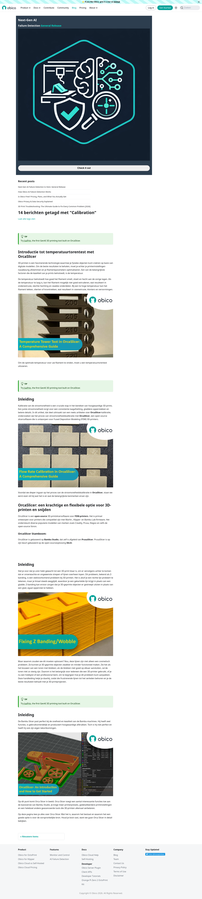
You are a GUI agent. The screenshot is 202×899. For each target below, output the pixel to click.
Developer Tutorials (91, 876)
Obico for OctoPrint (27, 855)
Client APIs (87, 871)
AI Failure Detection (59, 859)
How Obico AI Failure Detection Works (34, 192)
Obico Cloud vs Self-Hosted (31, 863)
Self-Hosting (87, 859)
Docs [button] (36, 7)
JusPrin (27, 240)
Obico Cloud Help (90, 855)
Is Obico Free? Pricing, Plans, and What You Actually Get (42, 196)
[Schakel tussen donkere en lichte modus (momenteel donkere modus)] (176, 8)
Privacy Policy (120, 867)
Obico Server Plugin (91, 867)
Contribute (49, 7)
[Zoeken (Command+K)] (190, 7)
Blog (74, 7)
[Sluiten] (199, 2)
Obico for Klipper (26, 859)
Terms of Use (119, 871)
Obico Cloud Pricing (27, 867)
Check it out (84, 168)
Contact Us (118, 863)
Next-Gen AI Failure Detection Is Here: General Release (41, 187)
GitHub (117, 2)
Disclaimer (118, 875)
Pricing (82, 7)
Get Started (165, 7)
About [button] (92, 7)
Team (116, 859)
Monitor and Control (60, 855)
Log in (151, 7)
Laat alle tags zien (26, 218)
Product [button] (24, 7)
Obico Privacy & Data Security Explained (35, 201)
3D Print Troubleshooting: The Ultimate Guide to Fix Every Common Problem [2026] (54, 206)
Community (63, 7)
